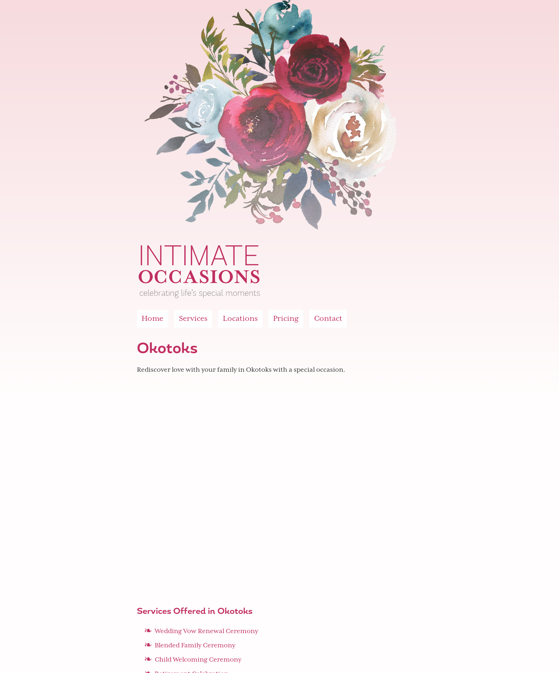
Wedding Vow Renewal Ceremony (206, 631)
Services (193, 318)
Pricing (285, 318)
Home (152, 318)
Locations (240, 318)
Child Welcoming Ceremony (198, 659)
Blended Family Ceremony (195, 645)
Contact (328, 318)
